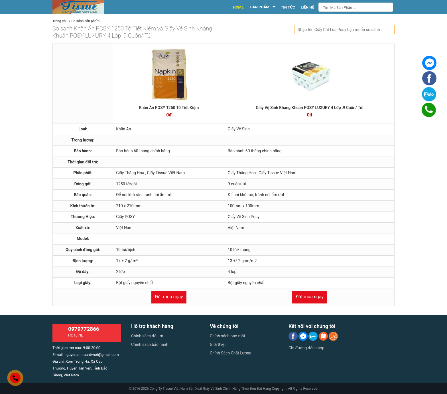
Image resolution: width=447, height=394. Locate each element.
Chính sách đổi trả (147, 336)
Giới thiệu (218, 344)
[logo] (84, 7)
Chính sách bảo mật (227, 336)
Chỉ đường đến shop (306, 348)
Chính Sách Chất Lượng (230, 353)
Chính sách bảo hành (149, 344)
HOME (238, 7)
